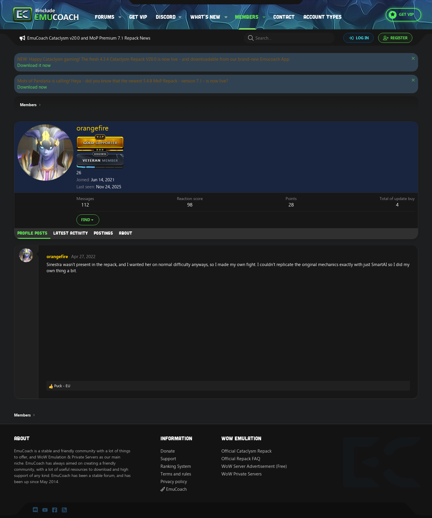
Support (168, 459)
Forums (104, 16)
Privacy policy (173, 481)
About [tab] (125, 233)
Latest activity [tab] (70, 233)
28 (291, 204)
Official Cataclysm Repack (246, 451)
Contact (284, 16)
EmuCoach (173, 489)
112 (85, 204)
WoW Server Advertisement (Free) (254, 466)
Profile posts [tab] (32, 233)
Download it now (34, 65)
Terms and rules (175, 474)
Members (246, 16)
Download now (32, 87)
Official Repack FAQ (240, 459)
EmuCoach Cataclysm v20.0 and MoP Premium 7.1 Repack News (88, 38)
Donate (167, 451)
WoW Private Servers (241, 474)
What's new (205, 16)
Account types (322, 16)
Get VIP (138, 16)
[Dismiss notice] (412, 59)
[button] (120, 16)
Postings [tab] (103, 233)
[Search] (289, 38)
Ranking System (175, 466)
